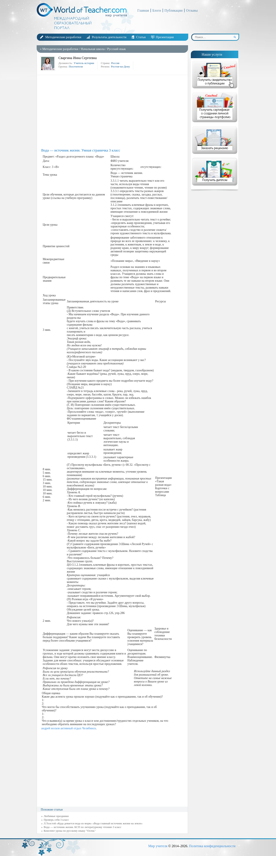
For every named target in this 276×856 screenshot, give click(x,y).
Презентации (165, 37)
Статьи (141, 37)
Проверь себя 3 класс (56, 819)
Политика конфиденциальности (212, 846)
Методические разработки (63, 37)
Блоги (156, 10)
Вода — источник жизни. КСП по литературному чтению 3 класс (82, 827)
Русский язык (116, 49)
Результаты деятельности (109, 37)
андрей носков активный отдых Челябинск (68, 728)
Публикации (174, 10)
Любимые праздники (56, 816)
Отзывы (192, 10)
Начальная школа (93, 49)
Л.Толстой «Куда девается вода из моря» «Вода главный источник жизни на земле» (93, 823)
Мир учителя (157, 846)
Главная (143, 10)
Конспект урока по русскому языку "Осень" (70, 830)
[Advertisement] (113, 111)
